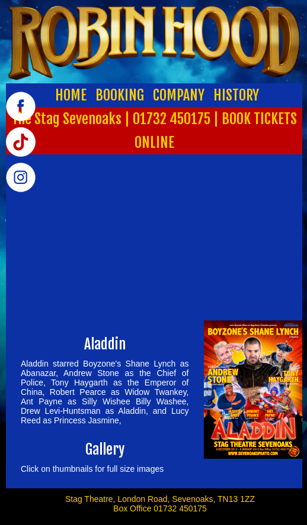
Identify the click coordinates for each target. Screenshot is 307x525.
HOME (71, 95)
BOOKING (119, 95)
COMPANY (178, 95)
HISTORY (236, 95)
